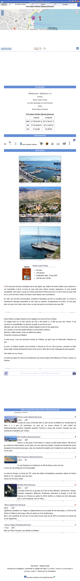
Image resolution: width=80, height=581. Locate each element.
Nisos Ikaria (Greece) (40, 109)
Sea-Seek (40, 1)
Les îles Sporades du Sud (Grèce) (40, 103)
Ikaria (40, 106)
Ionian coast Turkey (40, 100)
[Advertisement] (40, 68)
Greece (40, 97)
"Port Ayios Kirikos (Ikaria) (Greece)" (40, 373)
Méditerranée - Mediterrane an (40, 93)
